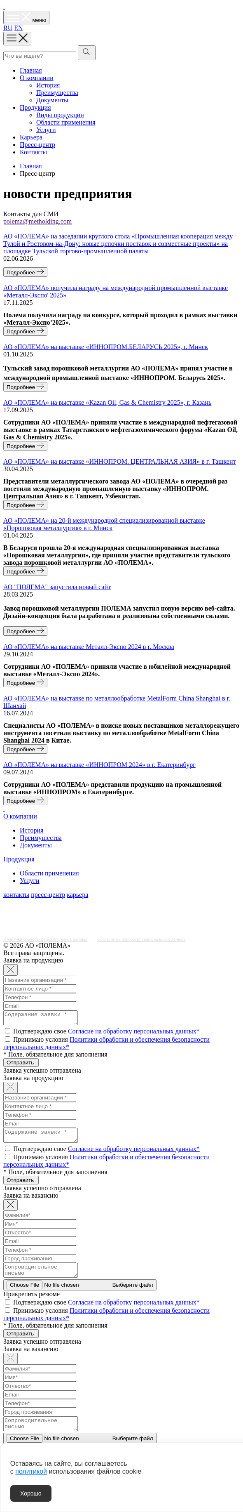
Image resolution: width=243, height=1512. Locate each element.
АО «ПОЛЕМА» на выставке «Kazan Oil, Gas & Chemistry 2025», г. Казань (107, 402)
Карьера (31, 137)
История (48, 85)
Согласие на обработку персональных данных (141, 938)
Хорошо (31, 1493)
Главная (31, 70)
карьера (77, 894)
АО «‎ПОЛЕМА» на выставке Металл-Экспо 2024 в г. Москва (88, 646)
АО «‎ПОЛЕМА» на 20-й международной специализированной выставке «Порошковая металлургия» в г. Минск (104, 524)
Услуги (46, 129)
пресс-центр (48, 894)
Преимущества (57, 92)
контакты (16, 894)
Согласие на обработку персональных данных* (134, 1033)
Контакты (33, 152)
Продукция (35, 107)
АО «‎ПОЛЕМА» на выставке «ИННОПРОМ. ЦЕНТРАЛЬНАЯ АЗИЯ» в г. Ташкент (119, 461)
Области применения (66, 122)
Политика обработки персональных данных (45, 938)
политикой (31, 1471)
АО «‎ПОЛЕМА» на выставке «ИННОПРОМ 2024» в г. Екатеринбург (99, 764)
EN (18, 27)
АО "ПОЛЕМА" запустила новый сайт (57, 586)
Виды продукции (60, 114)
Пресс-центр (37, 144)
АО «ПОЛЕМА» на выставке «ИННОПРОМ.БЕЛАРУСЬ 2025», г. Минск (105, 346)
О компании (37, 77)
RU (7, 27)
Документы (52, 100)
